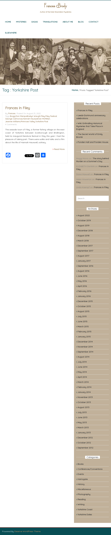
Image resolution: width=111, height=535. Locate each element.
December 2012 (85, 437)
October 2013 (84, 402)
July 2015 (82, 316)
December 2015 (85, 301)
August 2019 (83, 225)
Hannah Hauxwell (30, 119)
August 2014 (83, 357)
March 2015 (83, 326)
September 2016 (85, 266)
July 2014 (82, 362)
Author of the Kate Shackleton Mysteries (55, 12)
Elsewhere (11, 32)
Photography (84, 494)
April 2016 (82, 286)
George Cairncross (13, 119)
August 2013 (83, 407)
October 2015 (84, 306)
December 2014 (85, 341)
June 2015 (82, 321)
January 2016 (84, 296)
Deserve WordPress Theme (27, 531)
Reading (82, 499)
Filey (43, 116)
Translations (50, 21)
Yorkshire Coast (85, 509)
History (81, 484)
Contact (93, 21)
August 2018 (83, 235)
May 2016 (82, 281)
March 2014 (83, 382)
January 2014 (84, 392)
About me (68, 21)
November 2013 (85, 397)
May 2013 (82, 422)
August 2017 (83, 256)
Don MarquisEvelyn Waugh (28, 116)
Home (8, 21)
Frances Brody (55, 6)
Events (81, 474)
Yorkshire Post (41, 121)
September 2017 (85, 250)
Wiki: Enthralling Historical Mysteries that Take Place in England (89, 126)
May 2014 (82, 372)
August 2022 (84, 215)
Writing (81, 504)
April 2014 (82, 377)
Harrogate (83, 479)
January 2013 (84, 432)
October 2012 (84, 442)
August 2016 (83, 271)
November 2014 (85, 346)
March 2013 (83, 427)
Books (81, 464)
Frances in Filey (17, 108)
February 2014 (84, 387)
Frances (11, 113)
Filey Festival (51, 116)
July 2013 (82, 412)
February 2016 (84, 291)
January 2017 (84, 261)
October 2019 (84, 220)
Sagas (34, 21)
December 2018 (85, 230)
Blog (81, 21)
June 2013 (82, 417)
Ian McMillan (44, 119)
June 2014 (82, 367)
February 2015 (84, 331)
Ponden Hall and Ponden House (93, 142)
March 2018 (83, 240)
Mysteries (21, 21)
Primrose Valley (28, 121)
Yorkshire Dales (85, 514)
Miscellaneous (84, 489)
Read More (59, 149)
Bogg (12, 116)
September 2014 (85, 351)
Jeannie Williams (12, 121)
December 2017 (85, 245)
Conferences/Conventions (90, 469)
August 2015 (83, 311)
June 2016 (82, 276)
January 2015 (84, 336)
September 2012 (85, 447)
